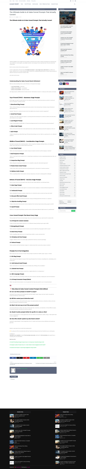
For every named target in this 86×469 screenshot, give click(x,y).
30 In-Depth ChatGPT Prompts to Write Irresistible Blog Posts (67, 27)
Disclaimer (69, 202)
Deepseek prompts (67, 172)
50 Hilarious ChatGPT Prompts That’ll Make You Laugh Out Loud (67, 20)
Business (67, 162)
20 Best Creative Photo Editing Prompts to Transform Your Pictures (66, 61)
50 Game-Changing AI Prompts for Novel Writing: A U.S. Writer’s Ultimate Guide (69, 147)
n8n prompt (67, 185)
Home (11, 9)
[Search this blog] (65, 211)
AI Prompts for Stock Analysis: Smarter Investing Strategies (66, 32)
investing (67, 180)
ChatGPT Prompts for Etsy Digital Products (67, 67)
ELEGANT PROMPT (14, 4)
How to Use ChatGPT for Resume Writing (67, 73)
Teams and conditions (63, 203)
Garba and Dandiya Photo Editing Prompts (67, 56)
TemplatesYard (18, 467)
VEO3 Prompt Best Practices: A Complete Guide (66, 50)
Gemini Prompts (67, 175)
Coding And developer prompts (67, 165)
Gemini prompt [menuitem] (35, 4)
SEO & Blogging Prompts (67, 187)
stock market (67, 190)
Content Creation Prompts (67, 167)
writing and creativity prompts (67, 195)
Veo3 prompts (67, 192)
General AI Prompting (67, 177)
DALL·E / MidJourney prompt (67, 170)
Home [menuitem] (22, 4)
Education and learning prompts (67, 173)
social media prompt (67, 189)
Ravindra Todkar (23, 368)
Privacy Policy (61, 202)
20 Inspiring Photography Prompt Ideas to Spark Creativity (67, 44)
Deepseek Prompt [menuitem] (54, 4)
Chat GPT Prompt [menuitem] (28, 4)
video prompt (67, 194)
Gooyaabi (28, 467)
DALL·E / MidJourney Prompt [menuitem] (45, 4)
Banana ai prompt (67, 158)
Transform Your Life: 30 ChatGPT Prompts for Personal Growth (67, 38)
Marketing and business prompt (18, 9)
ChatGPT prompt (67, 163)
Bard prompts (67, 160)
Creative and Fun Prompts (67, 168)
